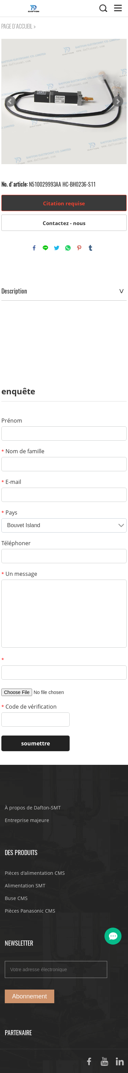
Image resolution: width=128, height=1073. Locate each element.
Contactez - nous (64, 223)
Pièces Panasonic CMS (30, 911)
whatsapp (68, 247)
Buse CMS (16, 898)
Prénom (11, 420)
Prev (10, 101)
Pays (9, 512)
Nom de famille (22, 451)
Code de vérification (29, 706)
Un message (19, 574)
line (45, 247)
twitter (56, 247)
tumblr (90, 247)
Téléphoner (16, 543)
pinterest (79, 247)
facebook (34, 247)
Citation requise (64, 203)
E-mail (11, 482)
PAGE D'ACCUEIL (16, 26)
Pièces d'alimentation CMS (35, 873)
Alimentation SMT (25, 885)
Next (117, 101)
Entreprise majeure (27, 820)
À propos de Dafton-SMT (33, 807)
